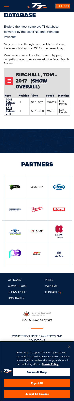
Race (8, 96)
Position (24, 96)
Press (49, 280)
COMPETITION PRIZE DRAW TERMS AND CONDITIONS (37, 338)
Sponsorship (17, 292)
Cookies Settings (37, 372)
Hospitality (16, 298)
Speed (50, 96)
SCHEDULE (63, 6)
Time (34, 96)
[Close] (69, 347)
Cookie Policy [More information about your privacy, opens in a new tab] (50, 364)
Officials (14, 280)
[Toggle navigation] (6, 6)
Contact (51, 292)
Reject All (37, 383)
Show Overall (31, 83)
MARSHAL (51, 286)
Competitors (17, 286)
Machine (63, 96)
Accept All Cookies (37, 394)
